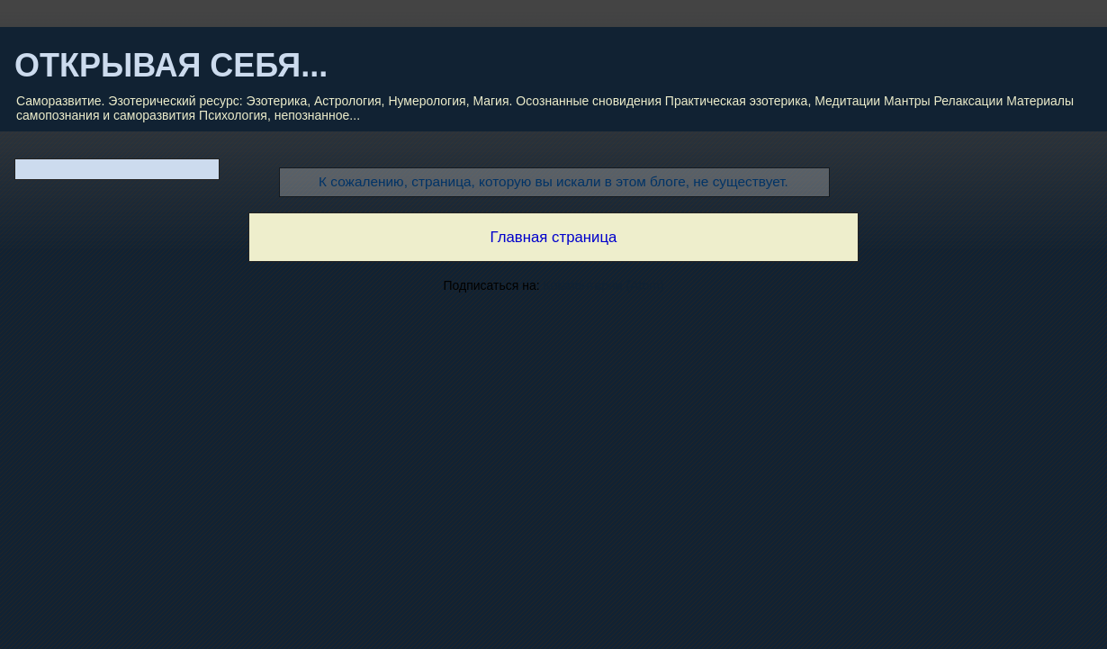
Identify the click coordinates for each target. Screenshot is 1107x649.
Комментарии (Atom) (604, 285)
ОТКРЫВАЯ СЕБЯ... (171, 65)
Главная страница (553, 237)
